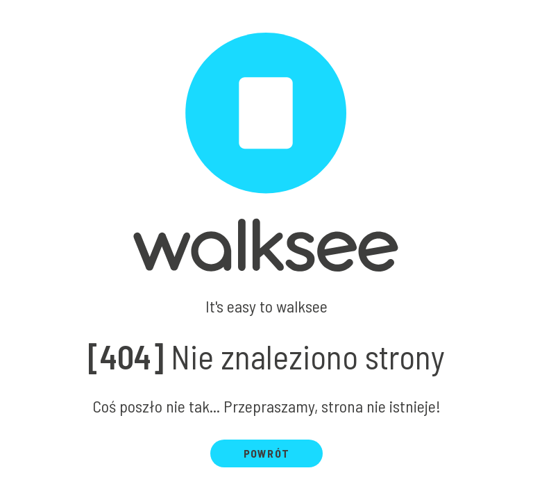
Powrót (266, 453)
